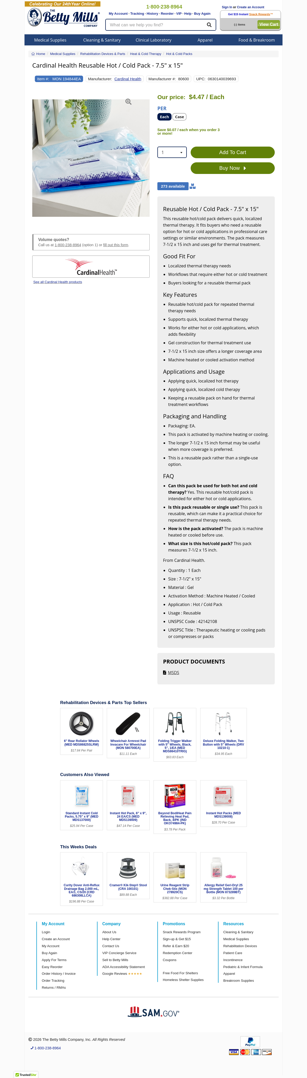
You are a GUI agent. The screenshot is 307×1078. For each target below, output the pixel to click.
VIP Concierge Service (119, 953)
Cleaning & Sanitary (102, 40)
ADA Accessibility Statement (123, 967)
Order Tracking (53, 981)
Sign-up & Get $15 (177, 939)
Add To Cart (232, 152)
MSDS (173, 672)
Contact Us (110, 946)
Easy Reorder (52, 967)
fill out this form (115, 245)
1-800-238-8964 (68, 245)
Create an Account (250, 7)
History (152, 13)
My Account (118, 13)
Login (46, 932)
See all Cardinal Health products (57, 282)
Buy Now (232, 168)
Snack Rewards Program (182, 932)
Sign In (227, 7)
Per (161, 108)
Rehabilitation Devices (240, 946)
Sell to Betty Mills (115, 960)
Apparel (205, 40)
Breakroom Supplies (238, 981)
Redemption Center (177, 953)
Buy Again (202, 13)
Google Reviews (114, 974)
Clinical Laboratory (154, 40)
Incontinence (233, 960)
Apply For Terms (54, 960)
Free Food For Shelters (180, 973)
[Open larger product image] (91, 157)
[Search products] (160, 25)
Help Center (111, 939)
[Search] (209, 24)
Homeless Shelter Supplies (183, 980)
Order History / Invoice (59, 974)
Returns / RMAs (54, 987)
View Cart (268, 24)
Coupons (169, 960)
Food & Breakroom (256, 40)
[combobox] (172, 152)
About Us (109, 932)
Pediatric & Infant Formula (243, 967)
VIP (179, 13)
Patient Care (232, 953)
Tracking (137, 13)
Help (187, 13)
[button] (36, 157)
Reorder (167, 13)
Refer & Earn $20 (176, 946)
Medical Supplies (50, 40)
